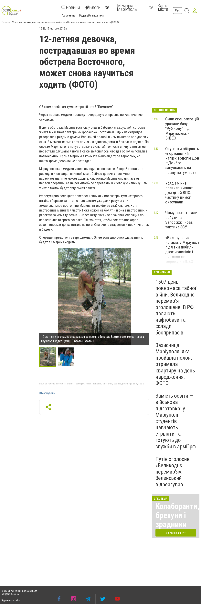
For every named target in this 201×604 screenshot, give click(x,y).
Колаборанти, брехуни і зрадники (177, 515)
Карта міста (159, 7)
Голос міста (68, 15)
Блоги (92, 7)
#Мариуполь (47, 393)
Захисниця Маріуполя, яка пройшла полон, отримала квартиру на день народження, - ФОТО (175, 364)
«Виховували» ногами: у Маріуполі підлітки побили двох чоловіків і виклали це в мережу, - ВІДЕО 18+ (182, 252)
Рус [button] (177, 10)
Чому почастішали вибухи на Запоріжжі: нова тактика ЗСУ (181, 219)
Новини (70, 7)
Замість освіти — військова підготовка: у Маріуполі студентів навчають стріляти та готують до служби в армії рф (175, 421)
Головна (6, 22)
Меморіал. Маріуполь (121, 7)
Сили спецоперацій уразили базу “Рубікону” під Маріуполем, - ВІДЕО (182, 128)
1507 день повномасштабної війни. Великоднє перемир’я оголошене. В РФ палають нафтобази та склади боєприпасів (175, 307)
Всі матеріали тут (176, 532)
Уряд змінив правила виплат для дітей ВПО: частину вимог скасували (179, 193)
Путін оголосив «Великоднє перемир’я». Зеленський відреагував (172, 472)
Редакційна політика (91, 15)
